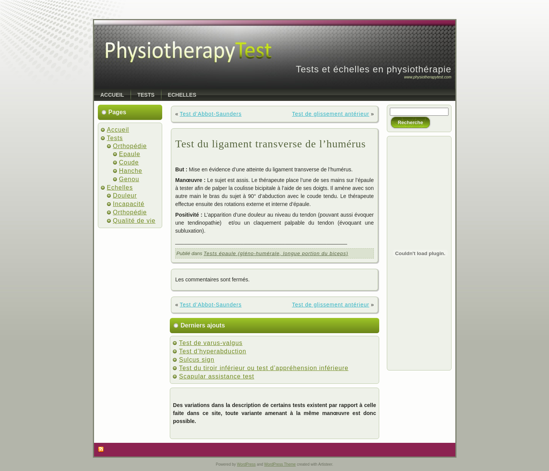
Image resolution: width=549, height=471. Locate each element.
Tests (115, 138)
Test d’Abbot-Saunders (211, 114)
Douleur (125, 195)
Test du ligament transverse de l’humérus (270, 144)
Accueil (118, 129)
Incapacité (129, 204)
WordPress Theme (280, 464)
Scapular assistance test (216, 376)
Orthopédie (130, 146)
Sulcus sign (196, 359)
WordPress (246, 464)
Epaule (129, 154)
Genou (129, 179)
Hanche (130, 171)
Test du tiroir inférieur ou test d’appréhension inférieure (263, 368)
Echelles (120, 187)
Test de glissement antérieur (330, 114)
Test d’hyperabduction (212, 351)
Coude (129, 162)
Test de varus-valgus (211, 343)
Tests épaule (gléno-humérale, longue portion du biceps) (276, 253)
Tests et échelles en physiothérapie (374, 69)
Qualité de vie (134, 220)
